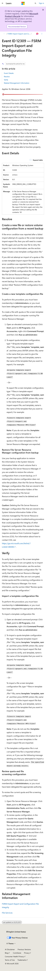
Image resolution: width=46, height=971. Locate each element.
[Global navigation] (2, 3)
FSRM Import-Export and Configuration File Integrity (19, 34)
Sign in (41, 3)
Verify (6, 80)
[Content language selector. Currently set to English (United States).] (16, 932)
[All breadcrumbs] (4, 34)
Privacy (26, 953)
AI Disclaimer (10, 949)
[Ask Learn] (37, 34)
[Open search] (35, 3)
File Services (7, 912)
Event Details (9, 73)
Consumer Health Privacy (14, 956)
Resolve (7, 76)
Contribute (17, 953)
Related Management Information (16, 83)
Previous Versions (24, 949)
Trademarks (22, 960)
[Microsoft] (23, 3)
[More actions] (42, 34)
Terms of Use (10, 960)
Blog (6, 953)
